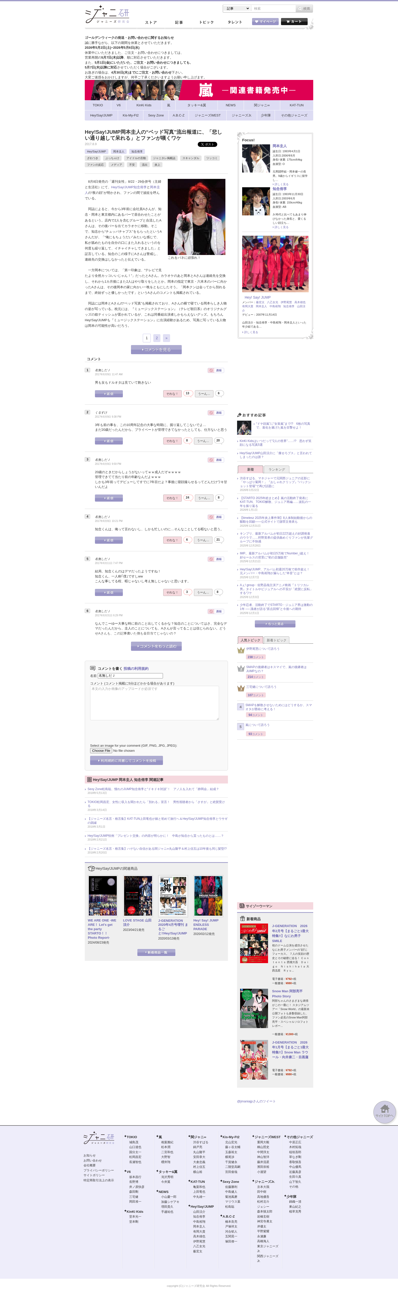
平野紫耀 (263, 1231)
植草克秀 (295, 1211)
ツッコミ (212, 158)
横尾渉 (229, 1157)
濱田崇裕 (263, 1167)
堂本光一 (135, 1216)
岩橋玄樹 (263, 1216)
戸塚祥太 (231, 1226)
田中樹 (261, 1191)
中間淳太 (263, 1152)
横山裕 (197, 1172)
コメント (96, 683)
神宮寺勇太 (264, 1221)
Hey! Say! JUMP (258, 297)
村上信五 (199, 1167)
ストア (151, 22)
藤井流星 (263, 1162)
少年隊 (291, 1197)
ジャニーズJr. (265, 1182)
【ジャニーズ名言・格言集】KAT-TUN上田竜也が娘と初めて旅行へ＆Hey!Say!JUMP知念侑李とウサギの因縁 (158, 821)
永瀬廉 (261, 1236)
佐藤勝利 (231, 1187)
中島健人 (231, 1191)
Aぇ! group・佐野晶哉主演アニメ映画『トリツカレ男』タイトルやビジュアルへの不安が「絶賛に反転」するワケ (276, 589)
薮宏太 (260, 302)
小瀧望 (261, 1172)
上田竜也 (199, 1191)
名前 (93, 675)
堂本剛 (133, 1221)
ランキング (277, 469)
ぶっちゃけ (112, 158)
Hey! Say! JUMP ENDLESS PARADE (207, 924)
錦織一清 (295, 1201)
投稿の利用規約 (136, 669)
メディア (116, 164)
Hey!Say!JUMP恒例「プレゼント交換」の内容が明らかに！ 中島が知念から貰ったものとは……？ (156, 836)
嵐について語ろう (253, 726)
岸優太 (261, 1226)
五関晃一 (231, 1236)
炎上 (157, 164)
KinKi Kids (135, 1212)
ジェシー (263, 1206)
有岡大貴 (247, 306)
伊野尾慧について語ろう (258, 650)
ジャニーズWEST (268, 1137)
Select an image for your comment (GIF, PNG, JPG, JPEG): (133, 745)
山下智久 (295, 1182)
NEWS (164, 1192)
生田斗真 (295, 1177)
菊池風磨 (231, 1197)
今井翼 (165, 1182)
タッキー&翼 (168, 1172)
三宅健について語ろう (257, 688)
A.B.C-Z (229, 1216)
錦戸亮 (197, 1147)
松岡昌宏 (135, 1157)
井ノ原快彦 (136, 1187)
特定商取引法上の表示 (99, 1180)
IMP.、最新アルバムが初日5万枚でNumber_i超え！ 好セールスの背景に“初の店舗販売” (276, 555)
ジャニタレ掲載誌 (164, 158)
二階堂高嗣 (232, 1167)
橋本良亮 (231, 1221)
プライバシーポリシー (99, 1170)
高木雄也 (300, 302)
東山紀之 (295, 1206)
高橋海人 (263, 1241)
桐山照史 (263, 1147)
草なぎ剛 (295, 1157)
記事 (179, 22)
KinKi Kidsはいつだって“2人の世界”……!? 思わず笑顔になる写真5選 (275, 443)
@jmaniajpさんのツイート (256, 1101)
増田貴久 (167, 1206)
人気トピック (250, 640)
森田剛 (133, 1191)
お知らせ (90, 1155)
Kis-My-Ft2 (231, 1137)
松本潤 (165, 1147)
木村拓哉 (295, 1147)
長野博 (133, 1182)
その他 (293, 1186)
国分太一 (135, 1152)
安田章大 (199, 1157)
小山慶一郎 (168, 1197)
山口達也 (135, 1147)
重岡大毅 (263, 1142)
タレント (234, 22)
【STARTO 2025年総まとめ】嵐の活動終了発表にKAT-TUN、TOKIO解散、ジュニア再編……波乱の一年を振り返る (275, 502)
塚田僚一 (231, 1241)
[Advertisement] (275, 377)
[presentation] (128, 728)
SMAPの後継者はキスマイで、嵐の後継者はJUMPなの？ (272, 669)
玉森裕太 (231, 1152)
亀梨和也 (199, 1187)
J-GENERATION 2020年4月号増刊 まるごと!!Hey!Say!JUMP (173, 927)
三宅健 (133, 1197)
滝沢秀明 (167, 1177)
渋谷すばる (200, 1142)
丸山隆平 (199, 1152)
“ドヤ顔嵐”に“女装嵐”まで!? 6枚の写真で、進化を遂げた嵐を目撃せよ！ (283, 426)
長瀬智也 (135, 1162)
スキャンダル (191, 158)
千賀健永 (231, 1162)
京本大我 (263, 1187)
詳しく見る (282, 184)
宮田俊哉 (231, 1172)
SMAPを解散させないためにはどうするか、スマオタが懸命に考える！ (274, 707)
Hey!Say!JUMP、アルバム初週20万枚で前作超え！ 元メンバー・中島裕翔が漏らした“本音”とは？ (276, 571)
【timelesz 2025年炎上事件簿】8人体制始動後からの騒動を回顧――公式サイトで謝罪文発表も (276, 520)
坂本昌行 (135, 1177)
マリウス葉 (232, 1201)
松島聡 (229, 1206)
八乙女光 (272, 302)
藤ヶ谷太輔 (232, 1147)
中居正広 (295, 1142)
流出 (144, 164)
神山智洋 (263, 1157)
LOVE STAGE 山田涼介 (137, 922)
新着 (250, 469)
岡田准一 (135, 1201)
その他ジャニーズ (300, 1137)
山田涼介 (199, 1212)
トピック (207, 22)
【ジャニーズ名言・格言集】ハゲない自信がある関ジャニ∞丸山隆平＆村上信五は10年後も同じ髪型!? (157, 848)
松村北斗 (263, 1201)
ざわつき (92, 158)
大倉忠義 (199, 1162)
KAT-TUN (198, 1182)
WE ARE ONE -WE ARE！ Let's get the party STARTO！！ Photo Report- (102, 929)
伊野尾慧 (286, 302)
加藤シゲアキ (170, 1202)
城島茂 (133, 1142)
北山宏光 (231, 1142)
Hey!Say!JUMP (96, 151)
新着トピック (277, 640)
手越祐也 (167, 1212)
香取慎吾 (295, 1162)
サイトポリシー (94, 1175)
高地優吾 (263, 1197)
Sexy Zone (231, 1182)
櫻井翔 (165, 1162)
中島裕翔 (275, 306)
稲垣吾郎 (295, 1152)
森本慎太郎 (264, 1211)
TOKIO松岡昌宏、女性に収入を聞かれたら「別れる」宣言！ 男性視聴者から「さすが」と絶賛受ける (156, 804)
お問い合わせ (93, 1160)
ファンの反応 (95, 164)
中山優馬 (295, 1167)
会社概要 (90, 1165)
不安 (132, 164)
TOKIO (132, 1137)
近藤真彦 (295, 1172)
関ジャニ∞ (198, 1137)
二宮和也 (167, 1152)
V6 (129, 1172)
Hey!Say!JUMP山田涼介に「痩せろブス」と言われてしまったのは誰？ (276, 455)
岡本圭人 (118, 151)
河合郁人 (231, 1231)
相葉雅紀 (167, 1142)
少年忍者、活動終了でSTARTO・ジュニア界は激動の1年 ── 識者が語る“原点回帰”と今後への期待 (276, 607)
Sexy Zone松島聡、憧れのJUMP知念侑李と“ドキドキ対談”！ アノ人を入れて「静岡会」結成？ (153, 789)
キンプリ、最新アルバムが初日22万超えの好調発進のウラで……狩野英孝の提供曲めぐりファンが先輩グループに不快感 (276, 537)
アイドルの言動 (136, 158)
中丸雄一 (199, 1197)
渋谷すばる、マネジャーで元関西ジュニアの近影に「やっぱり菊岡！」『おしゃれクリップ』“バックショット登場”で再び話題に (275, 482)
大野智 (165, 1157)
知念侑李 (137, 151)
